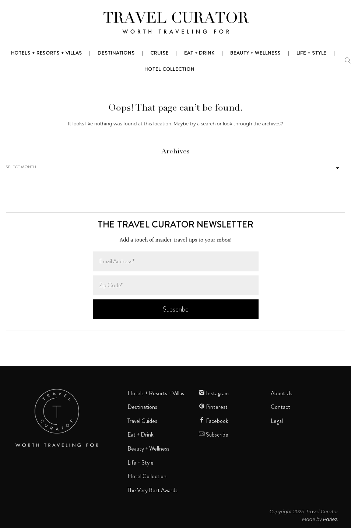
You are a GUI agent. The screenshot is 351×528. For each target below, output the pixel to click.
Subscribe (213, 435)
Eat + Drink (140, 435)
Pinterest (213, 407)
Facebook (213, 421)
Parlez (330, 519)
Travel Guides (142, 421)
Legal (277, 421)
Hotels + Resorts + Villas (155, 393)
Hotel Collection (146, 476)
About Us (281, 393)
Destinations (142, 407)
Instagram (214, 393)
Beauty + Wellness (148, 449)
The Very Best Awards (152, 490)
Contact (280, 407)
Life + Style (140, 463)
